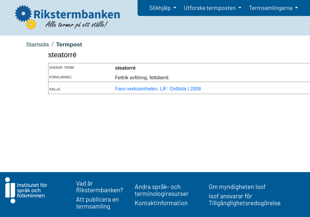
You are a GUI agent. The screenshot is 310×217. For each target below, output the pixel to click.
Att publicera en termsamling (97, 202)
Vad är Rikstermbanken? (99, 186)
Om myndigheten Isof (237, 186)
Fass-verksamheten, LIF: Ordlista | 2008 (158, 88)
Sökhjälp (160, 7)
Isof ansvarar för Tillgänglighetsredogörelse (245, 199)
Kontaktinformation (161, 202)
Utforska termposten (210, 7)
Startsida (37, 44)
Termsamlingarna (271, 7)
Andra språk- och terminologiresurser (162, 190)
